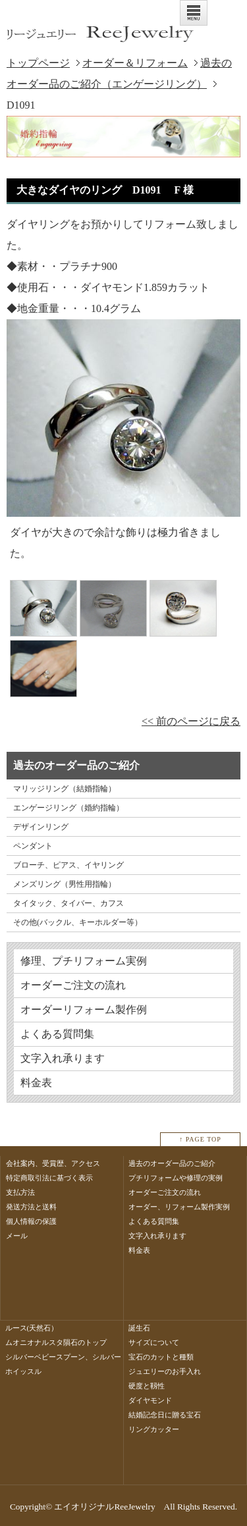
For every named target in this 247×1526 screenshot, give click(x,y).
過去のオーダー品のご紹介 (171, 1163)
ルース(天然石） (32, 1328)
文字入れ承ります (62, 1058)
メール (17, 1236)
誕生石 (139, 1328)
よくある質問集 (57, 1033)
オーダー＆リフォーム (135, 62)
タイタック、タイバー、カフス (68, 903)
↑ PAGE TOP (200, 1139)
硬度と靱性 (146, 1386)
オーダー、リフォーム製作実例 (179, 1207)
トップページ (38, 62)
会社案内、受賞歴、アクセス (53, 1163)
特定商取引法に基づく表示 (49, 1178)
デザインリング (41, 826)
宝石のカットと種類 (161, 1357)
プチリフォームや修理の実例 (175, 1178)
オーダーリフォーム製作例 (83, 1009)
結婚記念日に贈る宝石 (164, 1415)
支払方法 (20, 1192)
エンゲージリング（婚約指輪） (68, 807)
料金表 (36, 1082)
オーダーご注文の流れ (73, 985)
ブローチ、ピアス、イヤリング (68, 865)
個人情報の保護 (31, 1221)
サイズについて (153, 1342)
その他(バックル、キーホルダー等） (77, 922)
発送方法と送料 (31, 1207)
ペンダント (33, 846)
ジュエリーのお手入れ (164, 1371)
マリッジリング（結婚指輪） (64, 788)
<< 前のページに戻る (191, 721)
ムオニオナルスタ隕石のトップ (56, 1342)
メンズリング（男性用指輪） (64, 884)
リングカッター (153, 1429)
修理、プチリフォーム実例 (83, 960)
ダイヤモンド (150, 1400)
